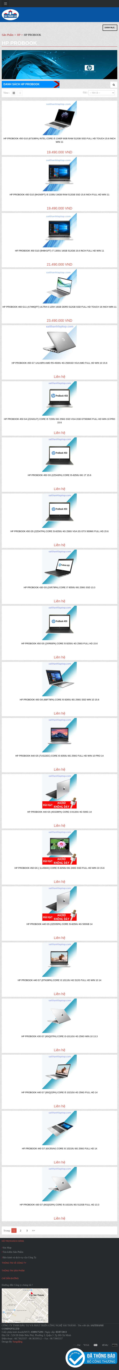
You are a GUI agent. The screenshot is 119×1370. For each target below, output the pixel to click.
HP (19, 34)
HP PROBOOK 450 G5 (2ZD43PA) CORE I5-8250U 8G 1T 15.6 (59, 475)
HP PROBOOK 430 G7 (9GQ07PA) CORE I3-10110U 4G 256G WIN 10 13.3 (59, 1036)
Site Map (7, 1247)
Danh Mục (110, 28)
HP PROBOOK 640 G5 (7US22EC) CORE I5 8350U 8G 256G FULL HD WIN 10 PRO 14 (59, 755)
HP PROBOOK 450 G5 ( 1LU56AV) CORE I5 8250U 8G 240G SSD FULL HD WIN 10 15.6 (59, 868)
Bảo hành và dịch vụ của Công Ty (19, 1257)
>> (33, 1230)
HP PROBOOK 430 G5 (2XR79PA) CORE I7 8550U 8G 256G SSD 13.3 (59, 587)
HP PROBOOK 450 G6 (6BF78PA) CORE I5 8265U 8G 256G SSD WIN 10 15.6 (59, 699)
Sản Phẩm (7, 34)
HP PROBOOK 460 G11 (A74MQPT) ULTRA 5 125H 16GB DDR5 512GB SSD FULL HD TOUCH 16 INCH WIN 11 (59, 307)
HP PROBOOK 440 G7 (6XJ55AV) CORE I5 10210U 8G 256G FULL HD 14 (59, 1148)
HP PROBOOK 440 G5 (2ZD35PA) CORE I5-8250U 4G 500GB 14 (59, 924)
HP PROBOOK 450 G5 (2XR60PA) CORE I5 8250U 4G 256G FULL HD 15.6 (59, 643)
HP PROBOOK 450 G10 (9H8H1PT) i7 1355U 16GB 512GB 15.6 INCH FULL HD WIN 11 (59, 250)
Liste (20, 93)
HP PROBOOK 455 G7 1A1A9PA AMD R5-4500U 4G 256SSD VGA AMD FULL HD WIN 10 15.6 (59, 363)
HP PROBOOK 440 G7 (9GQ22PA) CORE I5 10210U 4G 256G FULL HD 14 (60, 1092)
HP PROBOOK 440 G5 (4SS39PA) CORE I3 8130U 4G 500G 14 (59, 812)
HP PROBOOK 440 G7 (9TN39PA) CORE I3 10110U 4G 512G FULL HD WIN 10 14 (59, 980)
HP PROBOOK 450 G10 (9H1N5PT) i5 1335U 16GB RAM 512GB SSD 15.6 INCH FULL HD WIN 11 (60, 194)
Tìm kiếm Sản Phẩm (13, 1252)
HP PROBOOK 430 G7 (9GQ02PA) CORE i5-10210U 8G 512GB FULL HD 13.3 (59, 1204)
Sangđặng (17, 1341)
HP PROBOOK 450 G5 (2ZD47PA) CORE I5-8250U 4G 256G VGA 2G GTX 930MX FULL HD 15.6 (59, 531)
